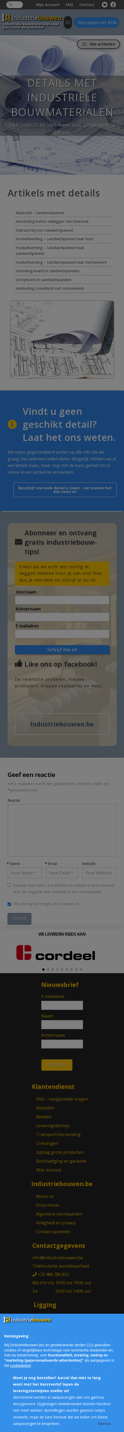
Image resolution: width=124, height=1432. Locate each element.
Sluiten (104, 1423)
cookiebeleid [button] (20, 1365)
